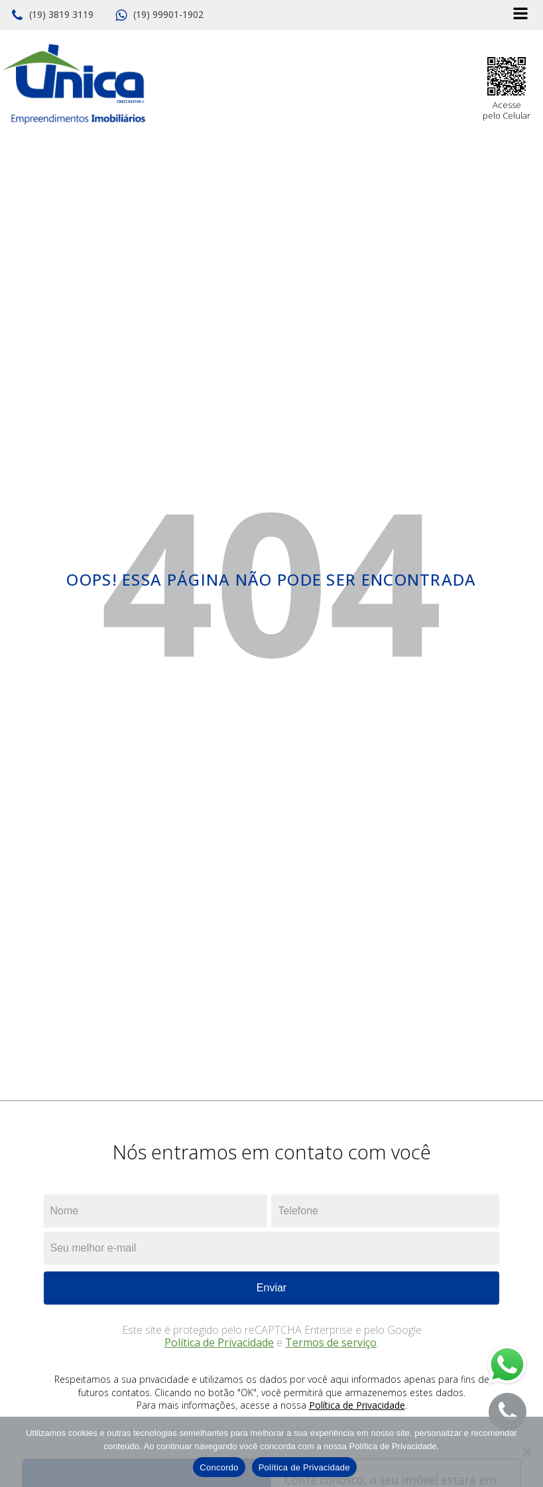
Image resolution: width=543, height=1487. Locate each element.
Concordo (219, 1467)
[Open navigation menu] (520, 15)
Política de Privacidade (219, 1342)
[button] (52, 15)
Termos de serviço (331, 1342)
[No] (526, 1451)
